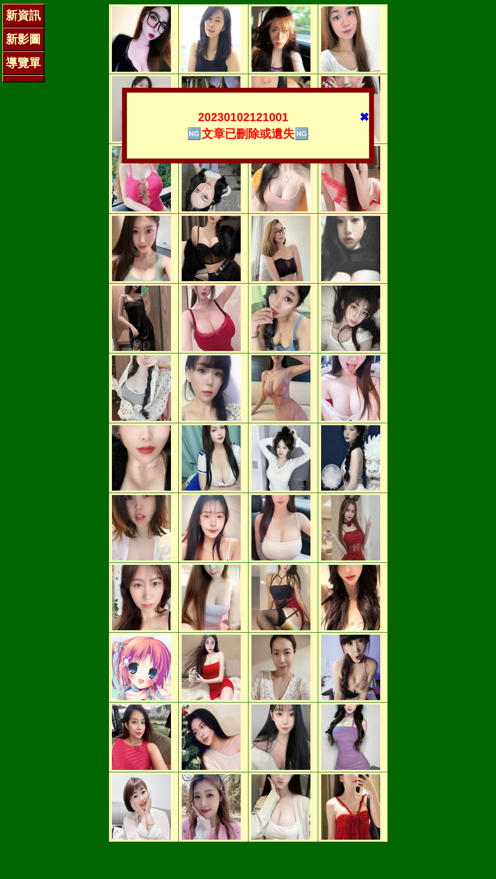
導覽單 (23, 62)
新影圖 (23, 39)
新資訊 (23, 15)
